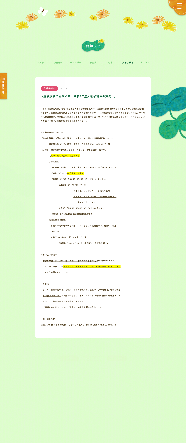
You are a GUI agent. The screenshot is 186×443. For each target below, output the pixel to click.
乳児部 (40, 64)
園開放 (93, 64)
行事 (110, 64)
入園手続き (128, 64)
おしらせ (145, 64)
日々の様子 (75, 64)
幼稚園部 (58, 64)
